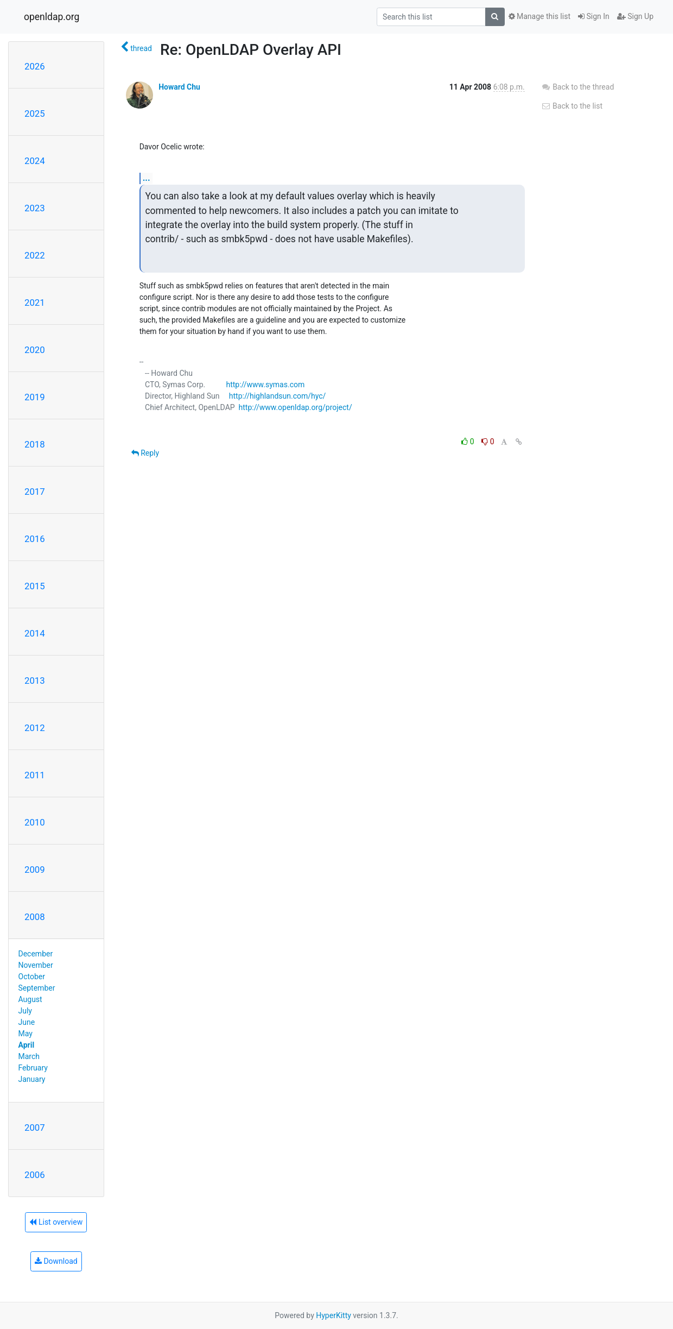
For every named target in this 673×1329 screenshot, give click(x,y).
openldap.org (51, 16)
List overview (55, 1222)
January (32, 1079)
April (26, 1045)
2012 (34, 727)
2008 (34, 916)
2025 (34, 113)
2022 (34, 255)
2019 (34, 397)
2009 (34, 869)
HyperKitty (333, 1315)
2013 (34, 680)
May (25, 1033)
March (29, 1056)
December (35, 953)
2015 (34, 586)
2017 (34, 491)
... (146, 178)
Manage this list (539, 16)
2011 (34, 775)
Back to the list (571, 106)
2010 (34, 822)
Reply (145, 453)
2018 (34, 444)
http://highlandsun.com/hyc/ (277, 396)
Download (56, 1261)
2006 (34, 1174)
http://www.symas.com (265, 384)
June (26, 1022)
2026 (34, 66)
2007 (34, 1127)
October (31, 976)
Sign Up (635, 16)
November (35, 965)
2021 (34, 302)
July (25, 1010)
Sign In (593, 16)
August (30, 999)
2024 (34, 160)
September (36, 988)
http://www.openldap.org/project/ (295, 407)
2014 (34, 633)
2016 (34, 538)
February (33, 1067)
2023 (34, 208)
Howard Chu (179, 87)
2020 (34, 349)
